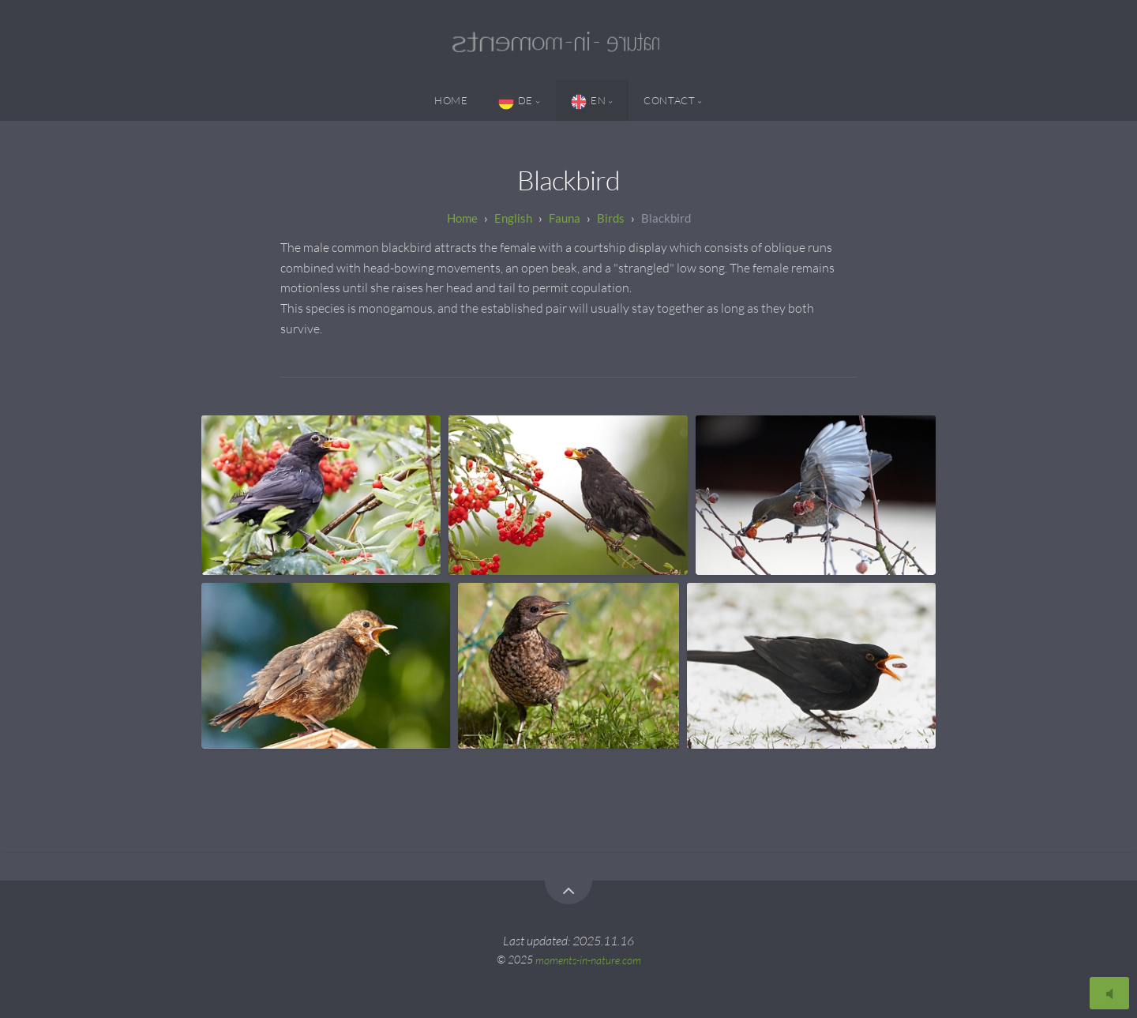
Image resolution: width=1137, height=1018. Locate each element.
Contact (669, 100)
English (513, 218)
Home (451, 100)
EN (588, 102)
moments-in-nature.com (588, 959)
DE (515, 102)
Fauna (564, 218)
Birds (611, 218)
